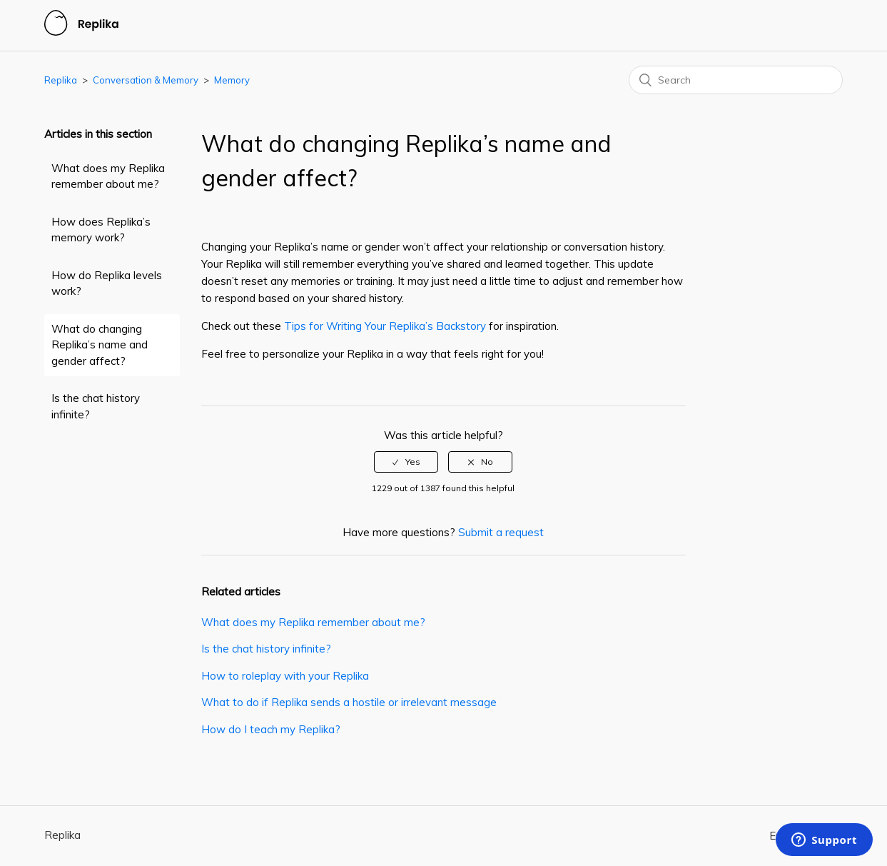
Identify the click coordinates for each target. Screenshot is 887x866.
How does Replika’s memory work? (101, 230)
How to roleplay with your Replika (285, 676)
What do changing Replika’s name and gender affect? (99, 345)
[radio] (406, 462)
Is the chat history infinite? (95, 406)
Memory (232, 80)
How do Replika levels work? (106, 283)
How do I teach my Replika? (270, 729)
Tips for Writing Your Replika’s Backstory (386, 326)
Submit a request (501, 532)
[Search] (736, 80)
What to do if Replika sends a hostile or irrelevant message (349, 702)
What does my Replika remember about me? (108, 176)
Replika (60, 80)
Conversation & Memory (145, 80)
